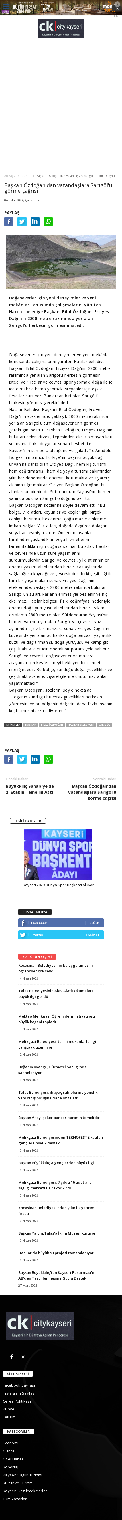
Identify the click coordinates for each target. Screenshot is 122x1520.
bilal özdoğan (52, 725)
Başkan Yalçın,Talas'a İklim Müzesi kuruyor (57, 1233)
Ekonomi (10, 1443)
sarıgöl (104, 725)
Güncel (9, 1451)
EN (116, 16)
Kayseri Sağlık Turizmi (22, 1475)
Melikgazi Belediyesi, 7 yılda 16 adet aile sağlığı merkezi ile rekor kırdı (55, 1185)
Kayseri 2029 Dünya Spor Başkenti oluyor (58, 885)
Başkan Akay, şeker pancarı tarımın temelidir (59, 1117)
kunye (9, 1409)
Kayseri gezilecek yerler (25, 1490)
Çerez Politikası (17, 1401)
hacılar (30, 725)
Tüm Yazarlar (15, 1498)
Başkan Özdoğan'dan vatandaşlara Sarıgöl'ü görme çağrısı (92, 792)
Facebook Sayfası (19, 1385)
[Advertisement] (61, 106)
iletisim (9, 1417)
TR (116, 8)
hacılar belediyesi (81, 725)
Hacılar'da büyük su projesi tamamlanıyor (56, 1252)
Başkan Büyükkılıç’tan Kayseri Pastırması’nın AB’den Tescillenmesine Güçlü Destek (58, 1275)
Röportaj (10, 1467)
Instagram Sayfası (19, 1393)
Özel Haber (13, 1459)
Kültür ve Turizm (17, 1482)
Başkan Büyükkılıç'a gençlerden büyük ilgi (56, 1162)
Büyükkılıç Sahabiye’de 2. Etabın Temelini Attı (30, 789)
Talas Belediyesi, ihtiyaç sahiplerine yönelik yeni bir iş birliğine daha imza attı (57, 1095)
